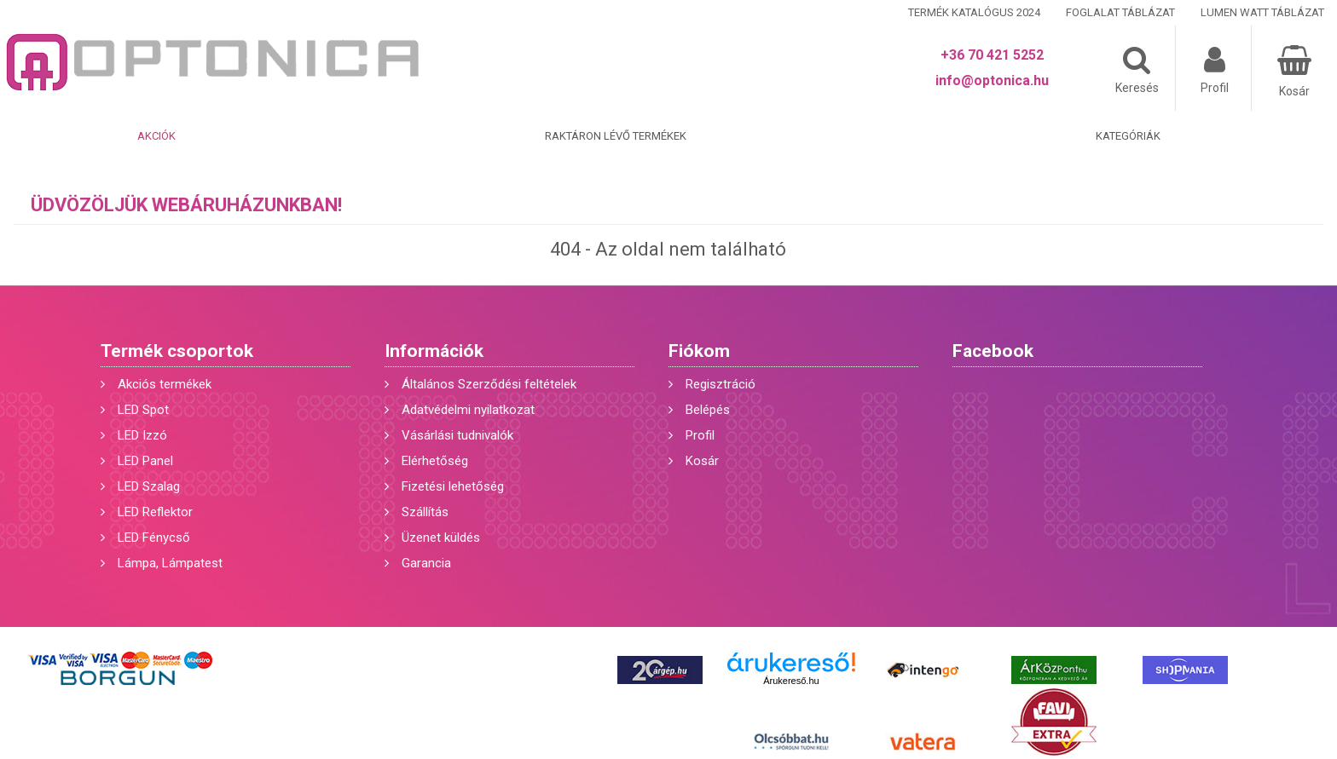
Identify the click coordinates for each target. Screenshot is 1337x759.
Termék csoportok (177, 351)
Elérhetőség (435, 461)
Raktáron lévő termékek (615, 135)
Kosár (702, 461)
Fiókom (699, 351)
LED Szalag (149, 486)
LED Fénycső (154, 537)
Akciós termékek (164, 384)
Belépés (708, 409)
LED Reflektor (155, 512)
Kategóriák (1128, 135)
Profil (700, 435)
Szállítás (425, 512)
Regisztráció (720, 384)
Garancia (426, 563)
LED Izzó (142, 435)
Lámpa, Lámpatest (170, 563)
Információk (434, 351)
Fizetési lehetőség (453, 486)
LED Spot (143, 409)
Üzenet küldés (441, 537)
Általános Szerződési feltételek (489, 384)
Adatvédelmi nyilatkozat (468, 409)
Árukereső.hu (791, 681)
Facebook (992, 351)
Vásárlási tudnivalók (457, 435)
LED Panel (145, 461)
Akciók (156, 135)
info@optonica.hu (992, 80)
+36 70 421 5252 (992, 55)
